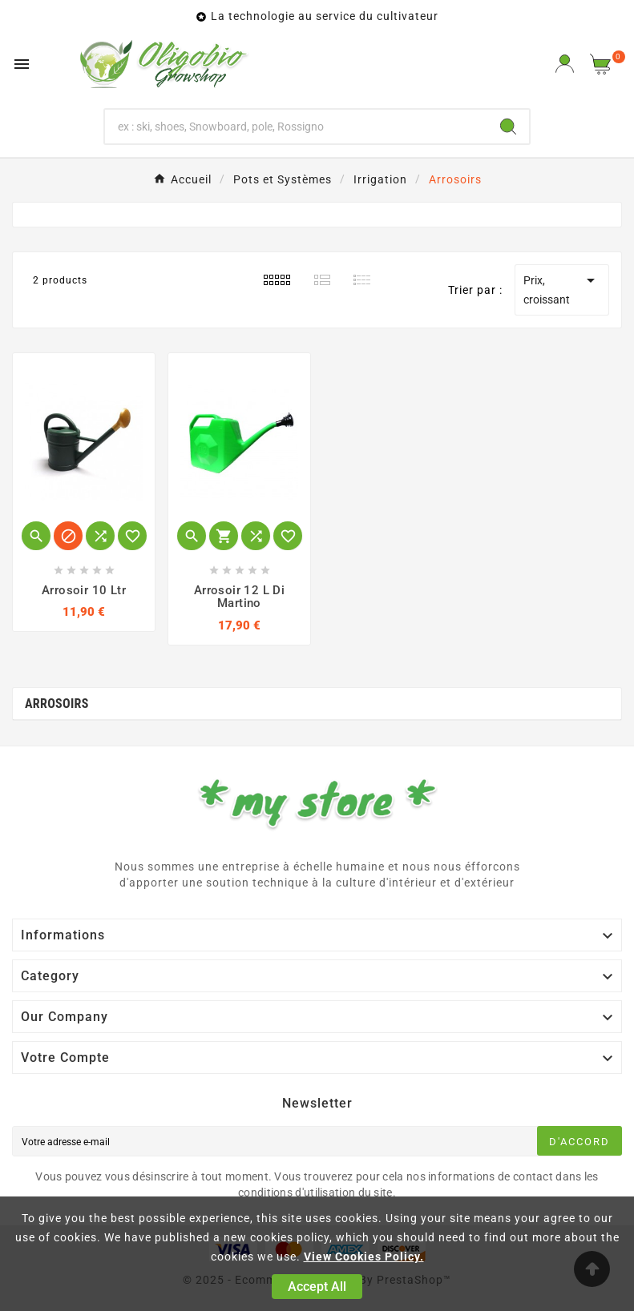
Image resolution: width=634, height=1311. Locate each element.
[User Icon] (564, 63)
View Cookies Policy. (364, 1256)
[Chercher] (296, 126)
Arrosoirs (57, 703)
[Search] (508, 126)
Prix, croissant (561, 288)
